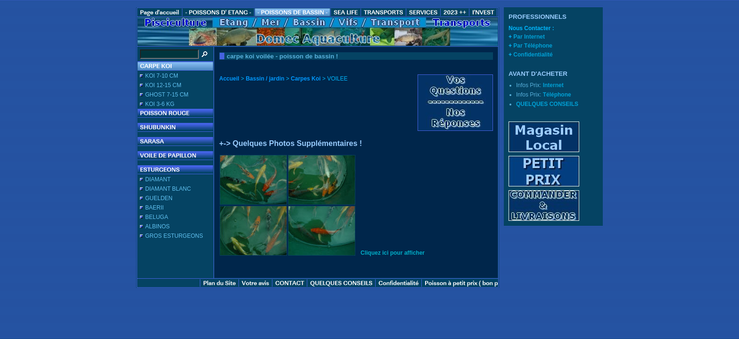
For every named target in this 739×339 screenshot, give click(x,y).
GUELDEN (158, 198)
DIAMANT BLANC (168, 189)
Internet (553, 85)
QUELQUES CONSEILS (547, 104)
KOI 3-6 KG (159, 104)
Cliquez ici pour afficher (393, 253)
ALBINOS (157, 226)
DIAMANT (158, 179)
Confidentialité (532, 54)
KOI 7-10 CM (161, 76)
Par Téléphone (532, 45)
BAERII (154, 207)
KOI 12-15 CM (163, 85)
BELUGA (156, 217)
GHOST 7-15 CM (167, 94)
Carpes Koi (305, 78)
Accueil (229, 78)
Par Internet (529, 36)
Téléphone (557, 94)
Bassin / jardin (265, 78)
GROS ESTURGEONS (174, 236)
